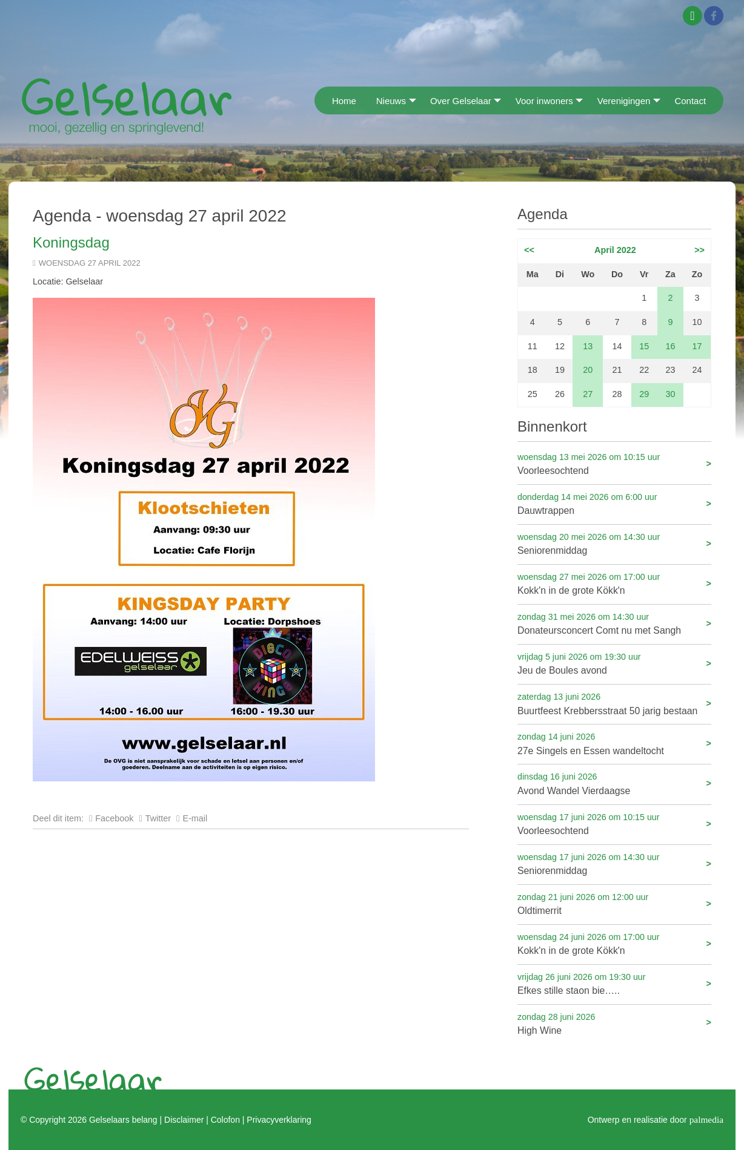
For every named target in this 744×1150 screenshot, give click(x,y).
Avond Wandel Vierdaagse (614, 782)
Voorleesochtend (614, 463)
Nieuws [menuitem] (391, 101)
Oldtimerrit (614, 903)
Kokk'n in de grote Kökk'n (614, 583)
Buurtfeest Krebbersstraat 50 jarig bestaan (614, 703)
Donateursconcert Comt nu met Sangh (614, 623)
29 (644, 394)
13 (588, 346)
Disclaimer (184, 1120)
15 (644, 346)
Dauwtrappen (614, 503)
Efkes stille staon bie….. (614, 983)
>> (699, 250)
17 (697, 346)
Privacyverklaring (279, 1120)
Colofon (225, 1120)
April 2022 (615, 250)
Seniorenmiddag (614, 543)
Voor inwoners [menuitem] (544, 101)
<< (529, 250)
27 (588, 394)
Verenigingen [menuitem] (624, 101)
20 (588, 370)
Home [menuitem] (344, 101)
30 (670, 394)
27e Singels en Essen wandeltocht (614, 743)
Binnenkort (552, 426)
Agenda (542, 214)
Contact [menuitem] (690, 101)
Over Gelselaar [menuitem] (460, 101)
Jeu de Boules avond (614, 663)
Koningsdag (71, 242)
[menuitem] (318, 100)
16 (670, 346)
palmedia (706, 1119)
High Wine (614, 1023)
